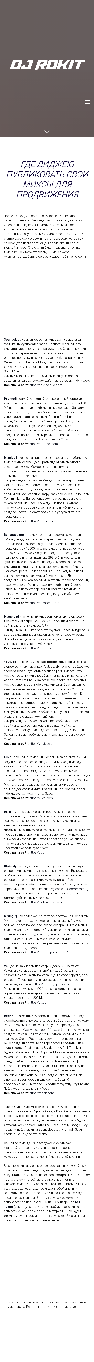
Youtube (10, 662)
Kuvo (7, 757)
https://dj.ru (37, 852)
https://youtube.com (43, 744)
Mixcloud (10, 457)
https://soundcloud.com (45, 385)
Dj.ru (7, 812)
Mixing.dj (10, 916)
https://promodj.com (43, 444)
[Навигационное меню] (87, 102)
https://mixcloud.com (44, 521)
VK (6, 966)
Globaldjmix (12, 866)
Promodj (10, 399)
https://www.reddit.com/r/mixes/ (37, 1030)
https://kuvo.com (41, 798)
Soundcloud (12, 339)
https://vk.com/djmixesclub (52, 984)
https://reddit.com (41, 1093)
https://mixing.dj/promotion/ (46, 934)
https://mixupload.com (44, 648)
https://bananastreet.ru (44, 603)
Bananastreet (14, 535)
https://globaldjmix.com (45, 902)
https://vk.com (39, 1002)
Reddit (8, 1016)
